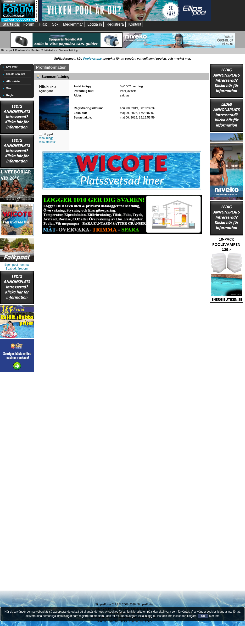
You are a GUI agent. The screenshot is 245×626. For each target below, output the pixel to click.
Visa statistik (47, 142)
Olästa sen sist (15, 74)
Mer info (214, 616)
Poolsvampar (92, 58)
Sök (8, 88)
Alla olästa (13, 81)
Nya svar (11, 66)
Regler (10, 95)
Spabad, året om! (17, 268)
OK (203, 616)
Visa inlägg (46, 138)
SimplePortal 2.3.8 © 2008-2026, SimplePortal (124, 604)
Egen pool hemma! (17, 264)
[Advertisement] (17, 445)
